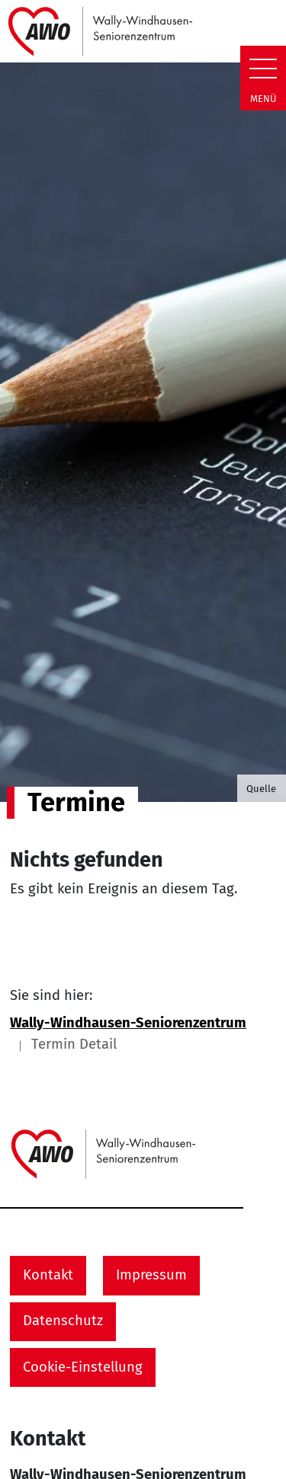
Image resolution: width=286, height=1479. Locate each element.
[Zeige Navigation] (263, 68)
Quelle (261, 788)
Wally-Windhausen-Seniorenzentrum (128, 1022)
